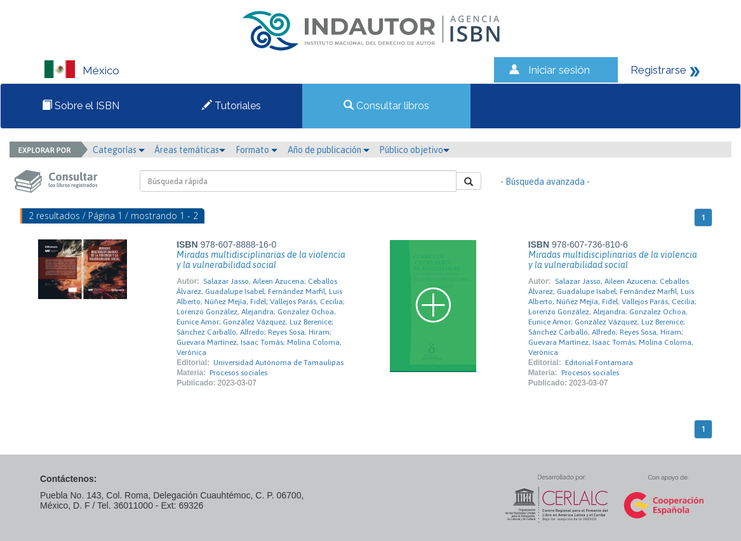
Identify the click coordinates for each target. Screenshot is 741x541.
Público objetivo (414, 150)
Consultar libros (386, 106)
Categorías (119, 150)
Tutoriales (231, 106)
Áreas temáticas (189, 150)
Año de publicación (329, 150)
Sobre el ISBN (80, 106)
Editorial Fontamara (599, 362)
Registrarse (658, 69)
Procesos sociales (238, 372)
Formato (256, 150)
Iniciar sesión (559, 69)
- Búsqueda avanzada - (545, 182)
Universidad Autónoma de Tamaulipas (278, 362)
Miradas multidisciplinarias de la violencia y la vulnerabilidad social (261, 260)
